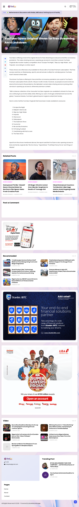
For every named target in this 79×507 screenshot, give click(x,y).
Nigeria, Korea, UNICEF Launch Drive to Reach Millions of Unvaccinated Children (24, 280)
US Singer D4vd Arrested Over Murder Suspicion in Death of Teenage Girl (38, 187)
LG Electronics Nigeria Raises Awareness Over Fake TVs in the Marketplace (59, 436)
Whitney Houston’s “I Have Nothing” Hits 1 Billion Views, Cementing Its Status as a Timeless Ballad (61, 426)
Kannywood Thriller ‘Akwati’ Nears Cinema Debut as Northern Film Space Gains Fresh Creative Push (14, 188)
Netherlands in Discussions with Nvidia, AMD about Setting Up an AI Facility (34, 12)
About (6, 493)
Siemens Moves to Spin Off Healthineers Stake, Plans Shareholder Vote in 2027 (62, 271)
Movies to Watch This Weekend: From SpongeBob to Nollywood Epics (24, 444)
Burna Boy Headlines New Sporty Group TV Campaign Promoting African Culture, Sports (25, 426)
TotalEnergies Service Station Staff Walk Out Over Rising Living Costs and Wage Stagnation (24, 261)
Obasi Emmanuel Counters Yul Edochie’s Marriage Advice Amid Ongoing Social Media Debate (64, 188)
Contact (6, 496)
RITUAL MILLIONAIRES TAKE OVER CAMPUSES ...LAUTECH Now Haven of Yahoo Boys (62, 464)
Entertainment (15, 34)
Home (6, 34)
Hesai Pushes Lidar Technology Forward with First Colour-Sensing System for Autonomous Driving (23, 271)
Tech (4, 12)
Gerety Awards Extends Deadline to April (62, 474)
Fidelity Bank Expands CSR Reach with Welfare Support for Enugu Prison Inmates (62, 261)
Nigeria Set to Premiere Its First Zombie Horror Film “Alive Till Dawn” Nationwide (25, 436)
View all (74, 156)
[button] (5, 75)
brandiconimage (34, 503)
